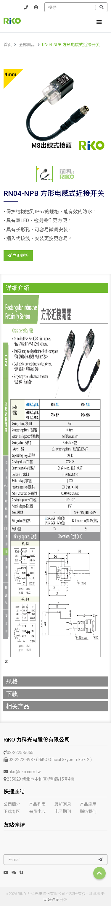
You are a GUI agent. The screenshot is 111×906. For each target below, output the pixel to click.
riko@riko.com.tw (22, 771)
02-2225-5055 (18, 752)
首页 (8, 44)
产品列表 (37, 804)
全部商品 (27, 44)
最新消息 (62, 804)
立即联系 (18, 255)
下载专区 (12, 811)
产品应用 (88, 804)
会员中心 (37, 811)
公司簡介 (12, 804)
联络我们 (88, 811)
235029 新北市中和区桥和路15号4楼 (39, 779)
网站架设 (51, 899)
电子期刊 (62, 811)
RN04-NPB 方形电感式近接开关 (71, 44)
